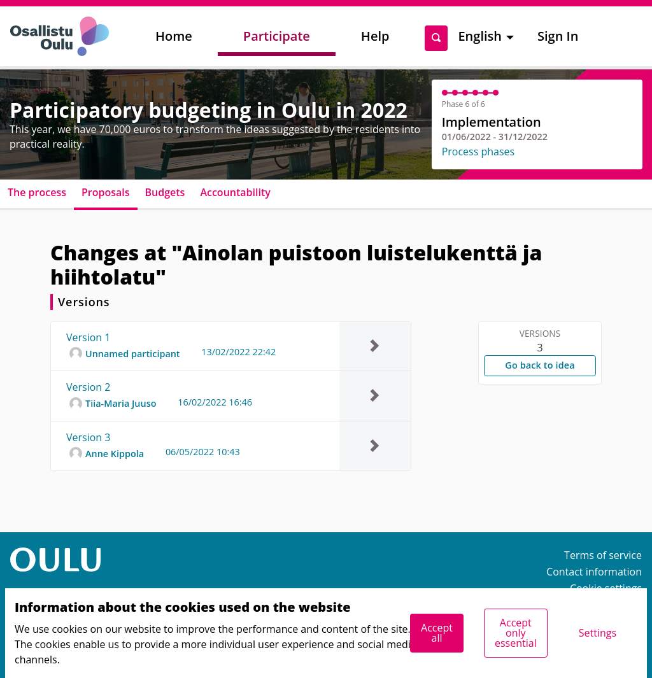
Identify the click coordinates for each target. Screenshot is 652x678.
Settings (597, 633)
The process (37, 192)
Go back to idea (539, 365)
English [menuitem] (480, 36)
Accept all (437, 633)
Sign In (557, 36)
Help (375, 36)
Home (173, 36)
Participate (276, 36)
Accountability (235, 192)
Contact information (594, 572)
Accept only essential (516, 633)
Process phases (478, 152)
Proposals (106, 192)
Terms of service (603, 555)
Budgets (165, 192)
